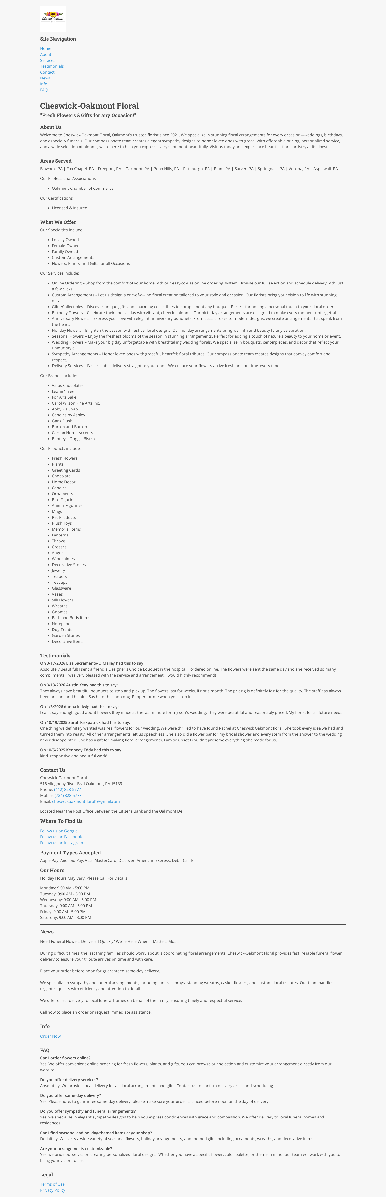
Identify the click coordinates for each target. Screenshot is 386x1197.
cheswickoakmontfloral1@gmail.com (86, 801)
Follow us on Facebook (61, 836)
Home (45, 48)
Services (47, 60)
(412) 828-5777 (67, 789)
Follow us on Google (59, 831)
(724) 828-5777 (68, 795)
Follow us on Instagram (61, 842)
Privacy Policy (52, 1190)
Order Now (50, 1036)
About (45, 54)
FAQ (44, 90)
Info (43, 84)
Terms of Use (52, 1184)
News (45, 78)
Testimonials (52, 66)
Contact (47, 72)
